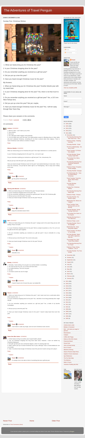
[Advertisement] (31, 406)
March (69, 273)
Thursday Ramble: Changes (74, 170)
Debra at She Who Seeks (70, 339)
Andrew (9, 128)
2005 (67, 318)
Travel (13, 176)
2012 (67, 302)
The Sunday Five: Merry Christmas (73, 158)
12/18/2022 (15, 128)
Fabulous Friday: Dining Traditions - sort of (73, 247)
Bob (8, 220)
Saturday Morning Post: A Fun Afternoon (73, 217)
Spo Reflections (68, 356)
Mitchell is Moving (68, 349)
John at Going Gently (69, 345)
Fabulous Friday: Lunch (73, 221)
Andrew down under (69, 325)
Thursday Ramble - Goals (73, 144)
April (68, 271)
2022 (67, 133)
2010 (67, 307)
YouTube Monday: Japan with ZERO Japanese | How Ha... (73, 236)
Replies (11, 173)
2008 (67, 311)
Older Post (56, 421)
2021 (67, 281)
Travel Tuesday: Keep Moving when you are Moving (73, 206)
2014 (67, 297)
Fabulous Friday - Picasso (74, 194)
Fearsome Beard (68, 341)
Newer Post (7, 421)
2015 (67, 295)
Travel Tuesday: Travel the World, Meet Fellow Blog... (74, 180)
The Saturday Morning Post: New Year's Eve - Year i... (74, 137)
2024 (67, 128)
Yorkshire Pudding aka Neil (71, 364)
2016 (67, 293)
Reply (9, 143)
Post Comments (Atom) (16, 424)
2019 (67, 286)
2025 (67, 126)
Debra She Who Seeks (13, 336)
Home (32, 421)
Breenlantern (67, 332)
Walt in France (67, 362)
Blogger (72, 431)
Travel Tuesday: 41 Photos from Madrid (74, 151)
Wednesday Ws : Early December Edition (73, 227)
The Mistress (67, 360)
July (68, 264)
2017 (67, 290)
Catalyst (66, 334)
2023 (67, 130)
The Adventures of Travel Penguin (28, 10)
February (69, 276)
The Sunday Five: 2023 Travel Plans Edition (73, 240)
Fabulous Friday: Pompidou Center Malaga (74, 167)
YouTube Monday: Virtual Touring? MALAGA (73, 210)
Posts (67, 49)
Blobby (9, 262)
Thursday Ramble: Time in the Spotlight (74, 224)
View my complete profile (70, 87)
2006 (67, 316)
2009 (67, 309)
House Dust (67, 343)
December (70, 135)
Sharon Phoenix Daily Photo (71, 351)
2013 (67, 300)
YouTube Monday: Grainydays (71, 184)
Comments (68, 52)
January (69, 278)
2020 (67, 283)
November (70, 255)
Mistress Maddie (12, 148)
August (69, 262)
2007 (67, 313)
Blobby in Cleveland (69, 327)
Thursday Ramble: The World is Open (73, 197)
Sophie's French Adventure (71, 354)
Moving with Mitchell (13, 188)
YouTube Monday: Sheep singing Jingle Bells (73, 155)
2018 (67, 288)
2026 (67, 123)
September (70, 260)
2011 (67, 304)
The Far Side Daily (69, 358)
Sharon (9, 292)
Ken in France (67, 347)
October (69, 257)
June (68, 266)
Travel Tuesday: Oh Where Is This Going (74, 231)
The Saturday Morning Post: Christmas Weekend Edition (74, 163)
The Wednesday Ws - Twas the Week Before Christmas (74, 174)
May (68, 269)
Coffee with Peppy (68, 337)
